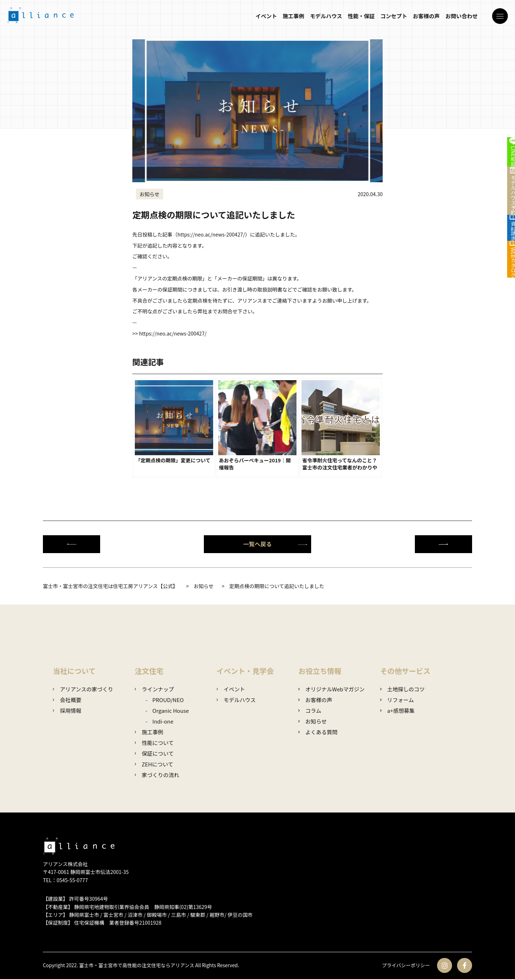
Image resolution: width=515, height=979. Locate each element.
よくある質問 (317, 732)
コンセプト (391, 19)
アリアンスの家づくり (83, 689)
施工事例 (291, 19)
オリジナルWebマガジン (331, 689)
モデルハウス (324, 19)
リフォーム (397, 700)
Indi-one (162, 721)
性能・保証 (359, 19)
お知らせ (312, 721)
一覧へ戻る (275, 544)
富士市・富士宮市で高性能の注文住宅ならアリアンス (141, 965)
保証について (154, 753)
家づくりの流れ (157, 775)
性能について (154, 742)
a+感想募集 (397, 710)
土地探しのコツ (402, 689)
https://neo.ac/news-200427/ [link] (211, 234)
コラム (309, 710)
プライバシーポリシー (405, 965)
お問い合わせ (459, 19)
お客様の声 (424, 19)
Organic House (170, 710)
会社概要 (67, 700)
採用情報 (67, 710)
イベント (264, 19)
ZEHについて (154, 764)
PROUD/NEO (168, 700)
